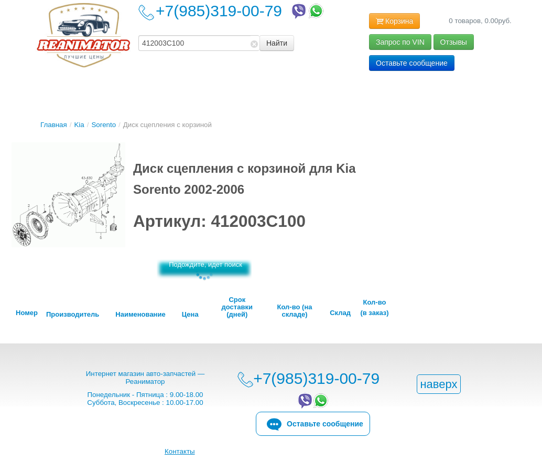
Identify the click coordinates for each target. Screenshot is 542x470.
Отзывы (453, 42)
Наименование (140, 314)
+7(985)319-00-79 (241, 10)
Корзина (394, 21)
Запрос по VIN (400, 42)
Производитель (72, 314)
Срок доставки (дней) (237, 307)
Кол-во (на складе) (294, 311)
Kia (79, 125)
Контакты (180, 451)
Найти (276, 43)
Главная (53, 125)
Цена (190, 314)
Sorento (103, 125)
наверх (438, 384)
